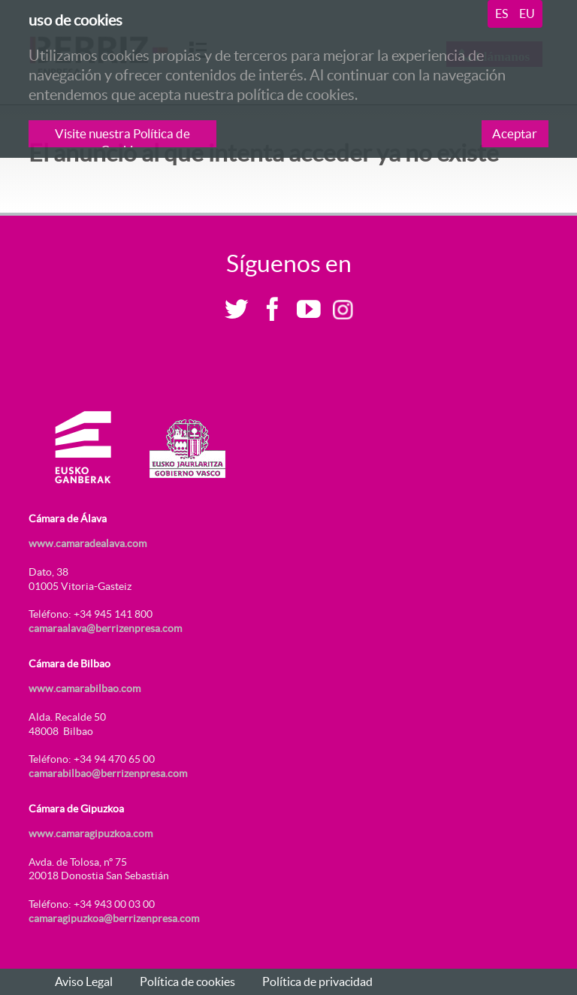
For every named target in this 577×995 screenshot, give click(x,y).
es (501, 13)
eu (527, 13)
